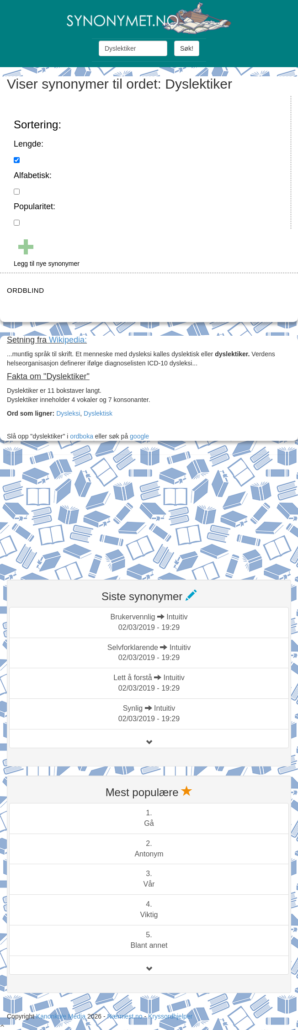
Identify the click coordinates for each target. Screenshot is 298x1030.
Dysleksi (68, 413)
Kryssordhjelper (170, 1016)
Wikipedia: (68, 339)
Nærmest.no (124, 1016)
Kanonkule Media (61, 1016)
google (139, 436)
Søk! (186, 48)
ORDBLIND (25, 290)
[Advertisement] (75, 511)
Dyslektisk (98, 413)
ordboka (80, 436)
